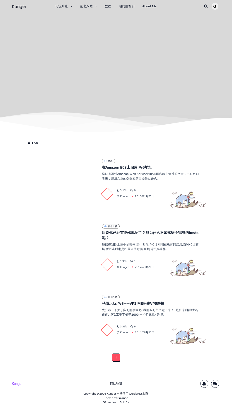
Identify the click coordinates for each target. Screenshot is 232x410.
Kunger (111, 393)
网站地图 (116, 383)
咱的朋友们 (127, 6)
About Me (149, 6)
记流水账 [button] (61, 6)
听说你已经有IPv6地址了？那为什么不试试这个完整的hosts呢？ (150, 235)
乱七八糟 (110, 226)
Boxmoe (122, 398)
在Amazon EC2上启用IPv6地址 (127, 167)
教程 (108, 6)
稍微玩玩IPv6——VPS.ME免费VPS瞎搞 (133, 303)
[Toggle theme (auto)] (215, 6)
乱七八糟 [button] (86, 6)
